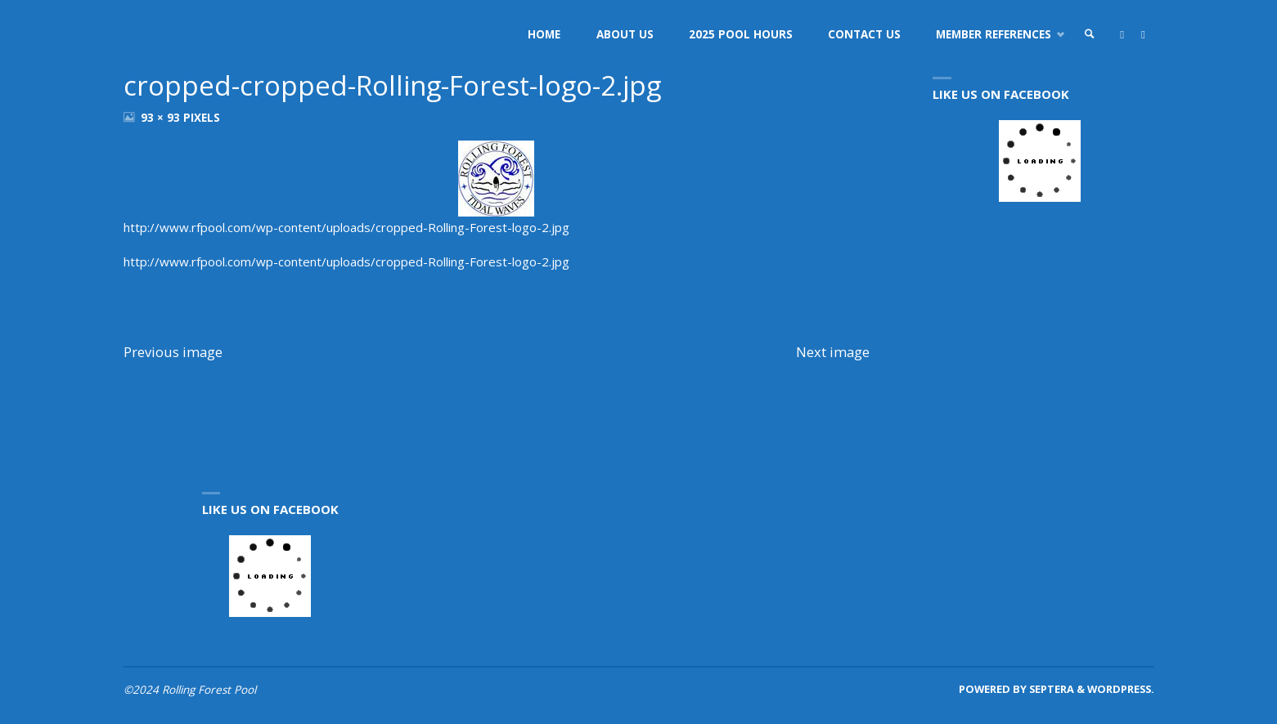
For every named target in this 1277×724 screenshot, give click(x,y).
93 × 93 (162, 117)
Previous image (173, 351)
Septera (1050, 689)
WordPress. (1120, 689)
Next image (833, 351)
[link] (1089, 34)
